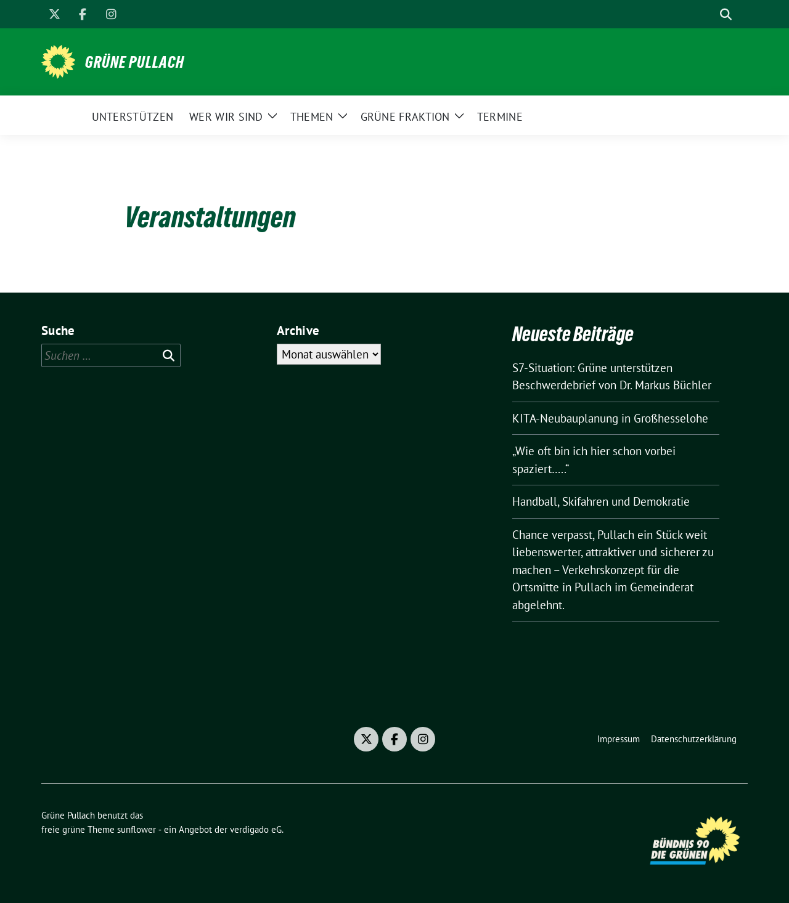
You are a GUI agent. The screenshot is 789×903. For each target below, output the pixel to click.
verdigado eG (256, 829)
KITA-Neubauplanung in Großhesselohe (610, 418)
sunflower (136, 829)
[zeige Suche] (726, 14)
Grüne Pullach (134, 62)
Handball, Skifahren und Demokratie (601, 501)
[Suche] (708, 14)
